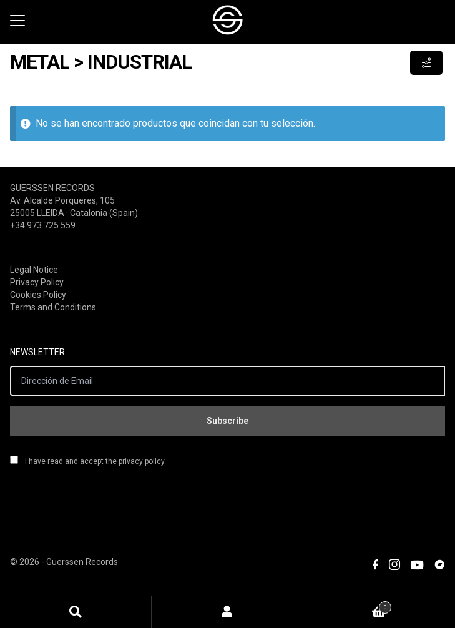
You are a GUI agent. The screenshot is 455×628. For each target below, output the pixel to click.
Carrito (347, 605)
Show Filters (426, 63)
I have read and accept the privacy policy (87, 461)
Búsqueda (76, 612)
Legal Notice (34, 270)
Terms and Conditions (53, 307)
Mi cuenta (227, 612)
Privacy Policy (37, 282)
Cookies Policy (38, 295)
